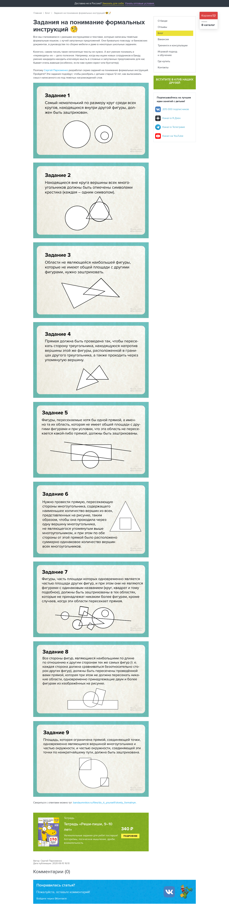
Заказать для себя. (113, 3)
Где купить (164, 61)
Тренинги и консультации (173, 45)
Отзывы (162, 27)
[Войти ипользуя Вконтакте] (169, 891)
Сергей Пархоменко (56, 70)
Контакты (163, 67)
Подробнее (130, 836)
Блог (47, 13)
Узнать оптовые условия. (140, 3)
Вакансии (163, 39)
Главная (38, 13)
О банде (162, 21)
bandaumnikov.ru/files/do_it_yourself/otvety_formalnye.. (105, 802)
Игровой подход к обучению (167, 53)
